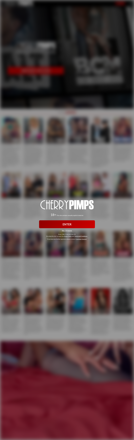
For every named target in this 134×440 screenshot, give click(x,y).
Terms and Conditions (80, 236)
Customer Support (81, 239)
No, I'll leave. (67, 230)
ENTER (67, 224)
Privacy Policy (68, 236)
